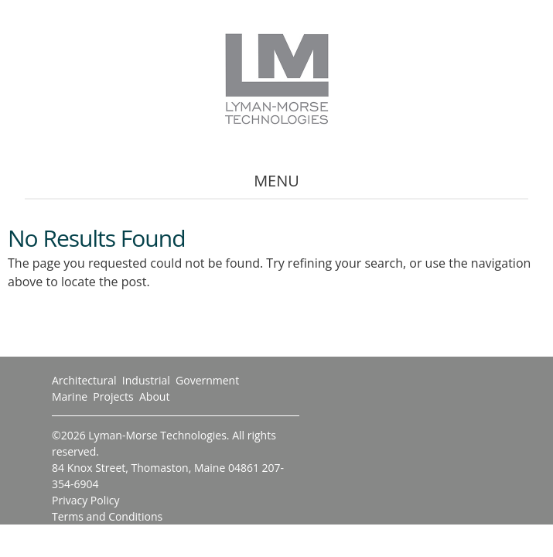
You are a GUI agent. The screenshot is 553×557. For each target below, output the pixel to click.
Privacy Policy (85, 500)
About (154, 396)
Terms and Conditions (107, 516)
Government (207, 380)
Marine (69, 396)
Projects (113, 396)
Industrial (146, 380)
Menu (276, 180)
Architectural (84, 380)
